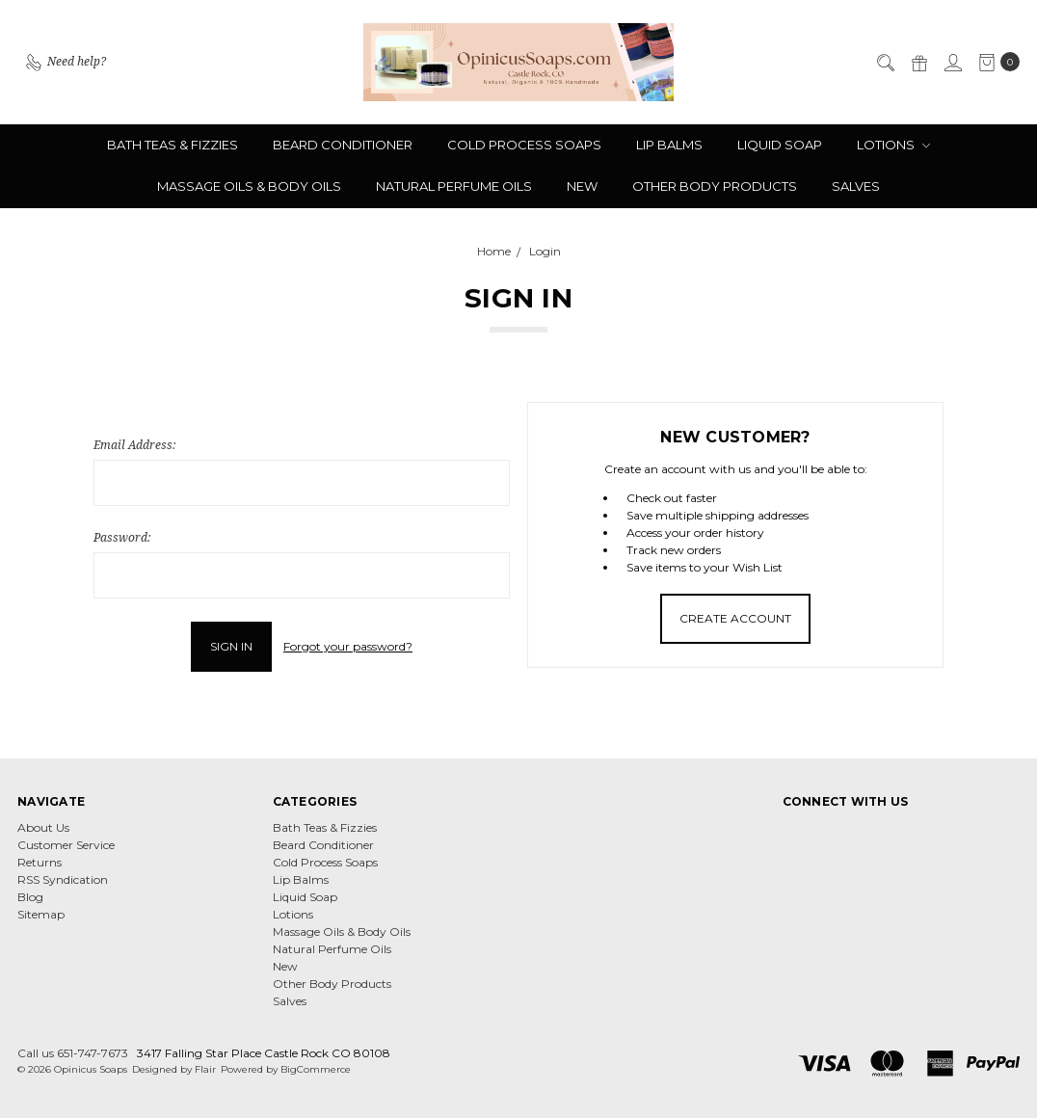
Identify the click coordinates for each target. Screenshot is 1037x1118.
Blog (30, 897)
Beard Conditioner (342, 144)
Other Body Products (714, 186)
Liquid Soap (779, 144)
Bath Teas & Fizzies (172, 144)
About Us (43, 827)
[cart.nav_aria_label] (995, 61)
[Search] (884, 61)
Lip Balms (669, 144)
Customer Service (66, 845)
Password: (121, 537)
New (582, 186)
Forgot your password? (347, 646)
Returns (39, 862)
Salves (856, 186)
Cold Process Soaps (524, 144)
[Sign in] (952, 61)
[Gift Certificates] (918, 61)
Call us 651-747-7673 (72, 1053)
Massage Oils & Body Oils (249, 186)
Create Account (735, 618)
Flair (205, 1069)
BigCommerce (315, 1069)
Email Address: (134, 445)
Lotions (893, 144)
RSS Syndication (62, 879)
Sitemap (41, 914)
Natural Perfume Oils (454, 186)
